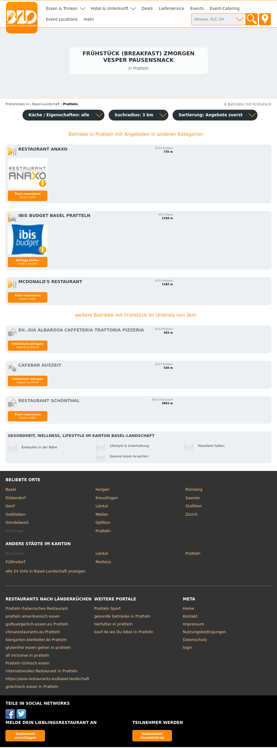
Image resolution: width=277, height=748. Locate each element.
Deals (147, 8)
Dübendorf (15, 498)
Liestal (101, 507)
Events (197, 8)
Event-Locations (62, 19)
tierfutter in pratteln (113, 625)
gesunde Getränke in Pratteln (122, 617)
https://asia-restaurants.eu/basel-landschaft (47, 680)
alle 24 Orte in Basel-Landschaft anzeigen (45, 572)
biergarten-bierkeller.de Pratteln (36, 641)
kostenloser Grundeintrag (152, 736)
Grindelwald (16, 523)
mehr (89, 19)
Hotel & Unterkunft (109, 8)
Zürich (191, 515)
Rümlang (193, 490)
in (17, 105)
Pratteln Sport (107, 609)
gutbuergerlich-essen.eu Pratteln (36, 625)
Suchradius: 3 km (134, 116)
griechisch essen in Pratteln (31, 687)
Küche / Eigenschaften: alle (59, 116)
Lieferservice (171, 8)
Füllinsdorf (15, 562)
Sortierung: (210, 116)
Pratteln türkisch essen (27, 664)
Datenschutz (195, 641)
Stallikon (193, 507)
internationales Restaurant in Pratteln (41, 672)
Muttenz (103, 562)
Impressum (193, 625)
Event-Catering (224, 8)
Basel (10, 490)
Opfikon (102, 523)
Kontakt (190, 617)
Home (188, 609)
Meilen (101, 515)
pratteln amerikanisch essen (32, 617)
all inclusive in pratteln (27, 656)
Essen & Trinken (61, 8)
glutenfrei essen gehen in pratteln (38, 648)
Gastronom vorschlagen (25, 736)
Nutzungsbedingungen (204, 633)
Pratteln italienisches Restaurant (36, 609)
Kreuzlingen (106, 498)
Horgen (102, 490)
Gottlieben (15, 515)
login (187, 648)
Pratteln (102, 532)
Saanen (192, 498)
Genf (9, 507)
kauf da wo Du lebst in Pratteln (123, 633)
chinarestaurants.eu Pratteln (32, 633)
